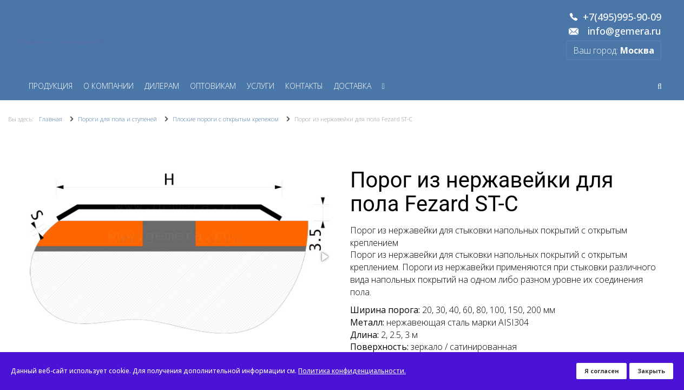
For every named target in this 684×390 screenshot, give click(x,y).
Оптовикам (213, 86)
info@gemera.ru (624, 31)
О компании (108, 86)
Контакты (304, 86)
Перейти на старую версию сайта (65, 42)
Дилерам (161, 86)
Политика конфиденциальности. (352, 370)
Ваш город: (613, 50)
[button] (324, 256)
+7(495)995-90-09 (622, 17)
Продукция (51, 86)
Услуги (260, 86)
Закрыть (651, 371)
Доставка (352, 86)
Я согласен (601, 371)
